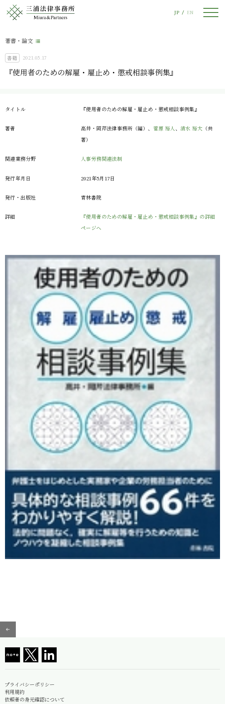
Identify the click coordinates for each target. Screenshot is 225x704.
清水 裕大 (191, 128)
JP (176, 12)
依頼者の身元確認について (35, 699)
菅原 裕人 (164, 128)
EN (190, 12)
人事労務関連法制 (101, 158)
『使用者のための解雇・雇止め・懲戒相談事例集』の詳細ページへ (148, 222)
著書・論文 (19, 41)
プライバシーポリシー (30, 684)
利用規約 (15, 691)
